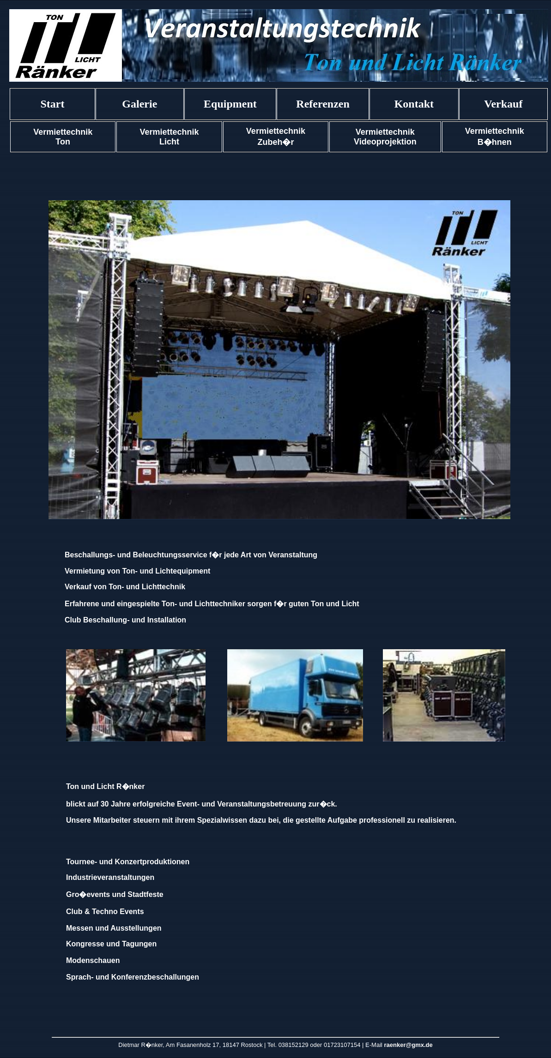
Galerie (139, 104)
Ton (62, 141)
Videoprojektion (385, 141)
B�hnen (495, 142)
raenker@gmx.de (408, 1044)
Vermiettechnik (62, 132)
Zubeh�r (275, 142)
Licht (169, 141)
